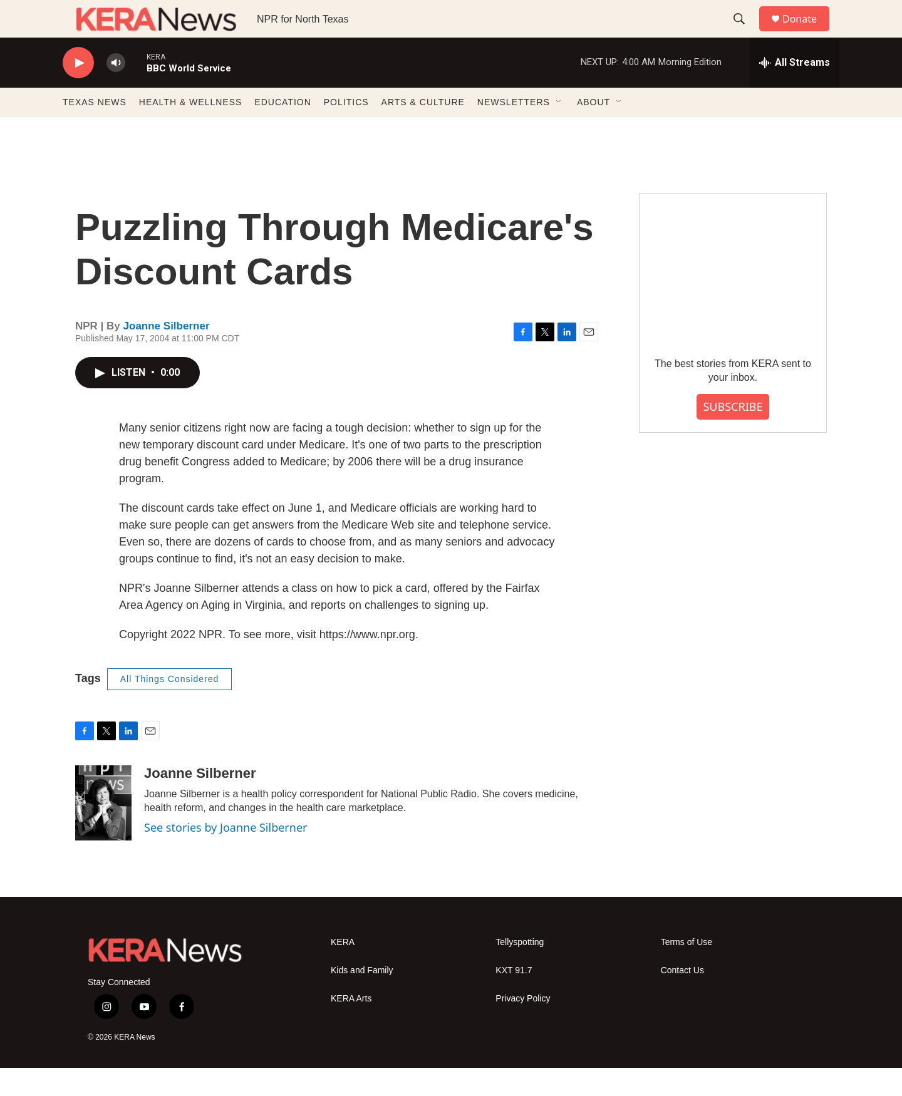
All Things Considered (169, 707)
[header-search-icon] (745, 33)
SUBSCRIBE (732, 434)
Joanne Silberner (166, 354)
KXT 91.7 (513, 998)
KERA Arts (351, 1026)
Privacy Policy (522, 1026)
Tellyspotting (519, 970)
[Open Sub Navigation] (559, 130)
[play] (78, 91)
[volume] (116, 91)
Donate (807, 32)
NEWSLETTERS (513, 130)
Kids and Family (362, 998)
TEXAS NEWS (95, 130)
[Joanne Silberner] (103, 831)
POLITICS (346, 130)
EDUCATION (282, 130)
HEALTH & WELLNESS (190, 130)
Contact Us (682, 998)
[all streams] (794, 91)
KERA (343, 970)
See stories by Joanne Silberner (226, 855)
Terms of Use (686, 970)
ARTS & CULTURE (423, 130)
